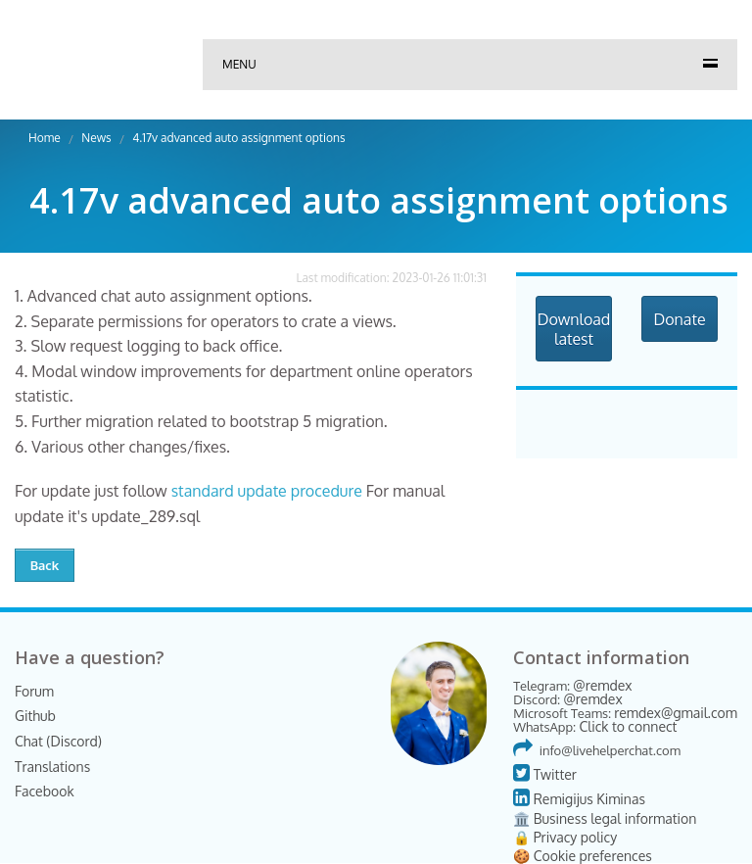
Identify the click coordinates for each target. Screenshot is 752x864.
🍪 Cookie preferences (582, 855)
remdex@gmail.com (675, 712)
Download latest (574, 329)
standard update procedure (266, 491)
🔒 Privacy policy (565, 837)
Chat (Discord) (58, 741)
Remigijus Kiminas (579, 799)
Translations (52, 766)
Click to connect (628, 726)
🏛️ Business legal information (604, 818)
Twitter (545, 774)
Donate (679, 319)
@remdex (602, 685)
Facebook (44, 791)
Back (45, 565)
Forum (34, 691)
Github (35, 715)
